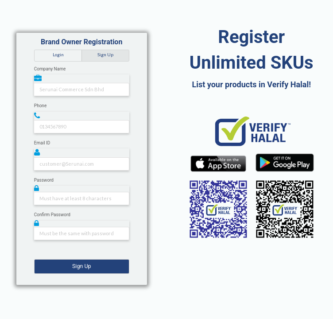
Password (44, 180)
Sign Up (105, 54)
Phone (40, 105)
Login (58, 54)
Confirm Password (52, 214)
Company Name (50, 68)
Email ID (42, 142)
